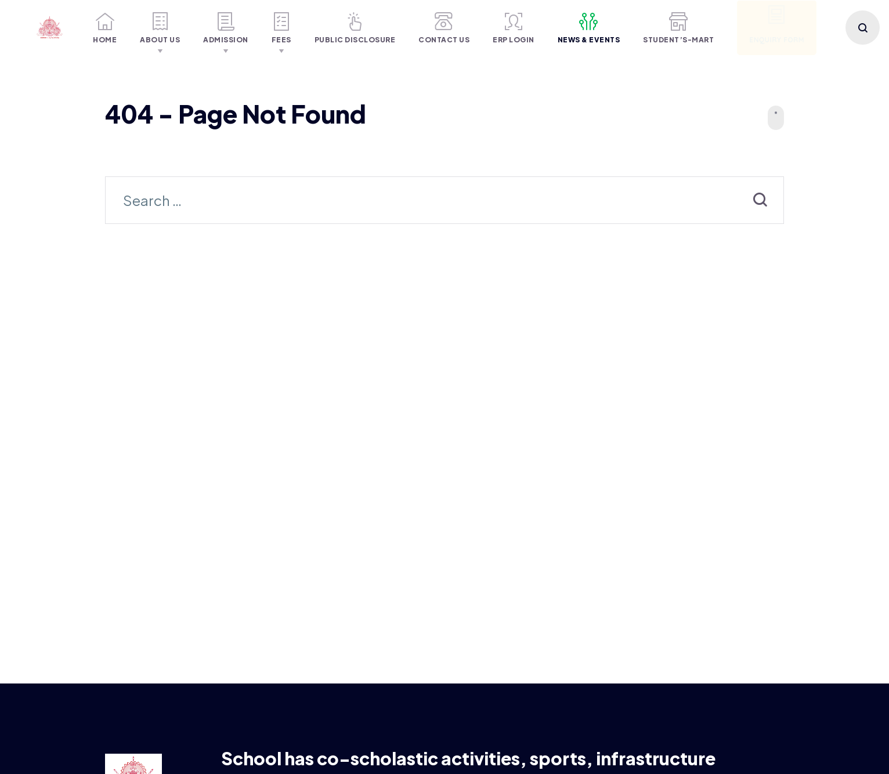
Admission (225, 28)
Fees (281, 28)
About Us (160, 28)
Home (105, 28)
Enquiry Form (776, 24)
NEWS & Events (589, 28)
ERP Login (513, 28)
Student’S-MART (678, 28)
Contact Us (443, 28)
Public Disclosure (355, 28)
